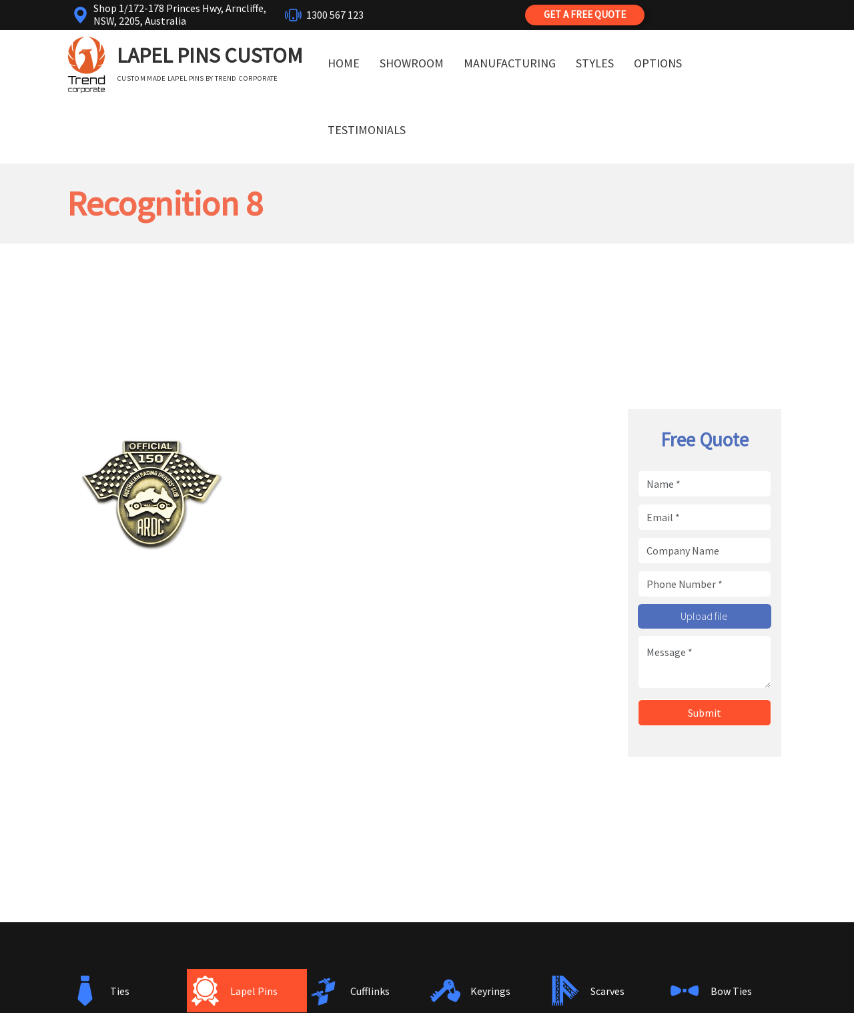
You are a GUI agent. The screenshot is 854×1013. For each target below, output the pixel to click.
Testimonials (367, 129)
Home (344, 63)
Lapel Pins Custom (210, 55)
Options (658, 63)
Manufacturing (510, 63)
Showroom (412, 63)
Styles (595, 63)
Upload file (704, 616)
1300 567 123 (335, 14)
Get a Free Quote (585, 14)
